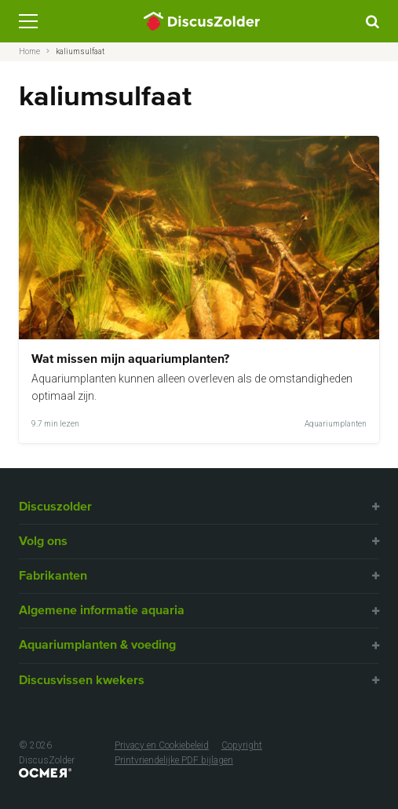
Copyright (241, 745)
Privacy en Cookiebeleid (162, 745)
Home (29, 51)
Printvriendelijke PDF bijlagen (174, 760)
